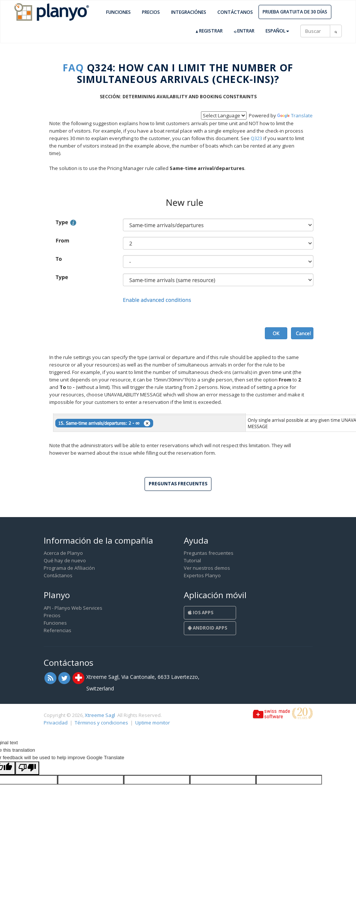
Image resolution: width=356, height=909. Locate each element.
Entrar (244, 31)
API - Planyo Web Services (73, 608)
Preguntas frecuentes (208, 553)
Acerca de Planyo (63, 553)
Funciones (118, 12)
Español (277, 31)
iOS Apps (200, 612)
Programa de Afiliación (69, 568)
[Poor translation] (27, 768)
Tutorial (192, 560)
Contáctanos (235, 12)
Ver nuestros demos (207, 568)
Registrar (209, 31)
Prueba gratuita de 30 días (295, 12)
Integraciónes (188, 12)
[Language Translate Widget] (224, 115)
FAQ (73, 67)
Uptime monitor (152, 722)
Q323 (256, 138)
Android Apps (207, 628)
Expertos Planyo (202, 575)
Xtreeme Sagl (100, 715)
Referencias (57, 630)
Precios (151, 12)
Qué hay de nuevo (65, 560)
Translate (295, 115)
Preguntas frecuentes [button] (178, 483)
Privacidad (56, 722)
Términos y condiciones (101, 722)
